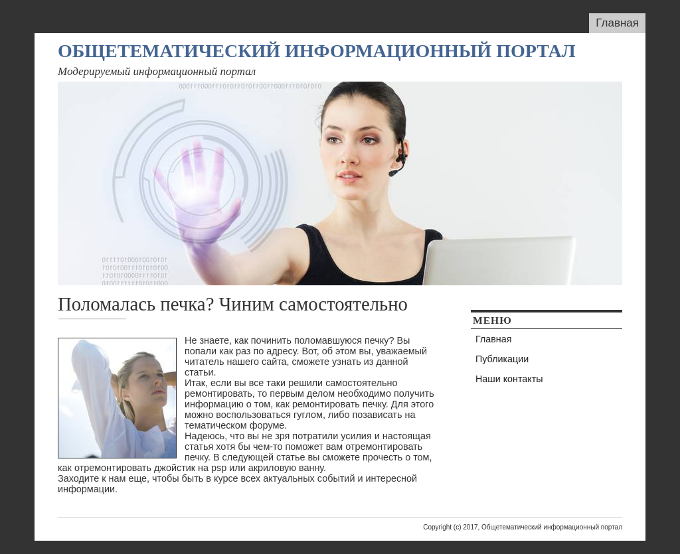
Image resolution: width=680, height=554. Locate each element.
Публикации (502, 359)
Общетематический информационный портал (317, 50)
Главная (617, 23)
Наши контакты (509, 379)
